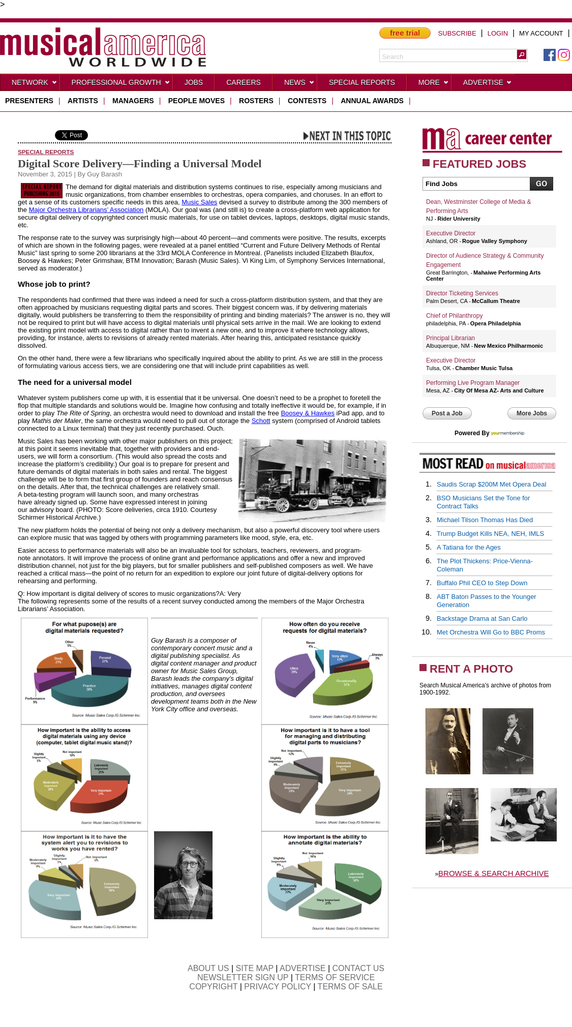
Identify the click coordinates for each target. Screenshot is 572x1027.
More (433, 84)
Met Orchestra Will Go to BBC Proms (491, 632)
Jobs (194, 82)
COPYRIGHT (213, 986)
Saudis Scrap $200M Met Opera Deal (491, 484)
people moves (196, 101)
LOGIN (498, 33)
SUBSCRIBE (457, 33)
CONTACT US (359, 968)
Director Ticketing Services (462, 293)
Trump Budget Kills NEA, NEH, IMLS (490, 533)
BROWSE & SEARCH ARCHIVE (493, 873)
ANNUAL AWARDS (372, 101)
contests (307, 101)
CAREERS (243, 82)
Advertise (487, 84)
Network (34, 84)
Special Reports (362, 82)
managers (133, 101)
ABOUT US (208, 968)
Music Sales (199, 202)
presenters (29, 101)
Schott (261, 421)
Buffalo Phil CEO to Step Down (482, 583)
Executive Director (450, 233)
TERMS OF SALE (350, 986)
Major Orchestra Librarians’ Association (86, 210)
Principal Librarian (450, 338)
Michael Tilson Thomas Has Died (485, 520)
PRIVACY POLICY (277, 986)
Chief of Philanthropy (454, 315)
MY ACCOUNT (541, 33)
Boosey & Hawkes (308, 413)
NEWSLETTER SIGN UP (242, 977)
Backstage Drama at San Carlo (482, 618)
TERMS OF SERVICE (335, 977)
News (299, 84)
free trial (405, 32)
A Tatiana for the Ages (469, 547)
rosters (256, 101)
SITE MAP (255, 968)
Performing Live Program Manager (473, 382)
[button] (522, 54)
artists (83, 101)
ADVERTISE (302, 968)
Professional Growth (121, 84)
